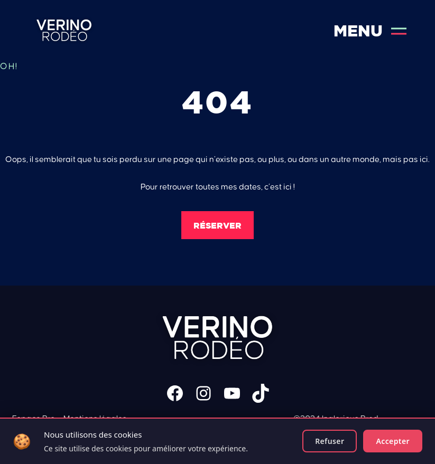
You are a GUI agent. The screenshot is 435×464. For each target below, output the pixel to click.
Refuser (329, 441)
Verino (64, 31)
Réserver (217, 225)
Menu (370, 31)
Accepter (393, 441)
